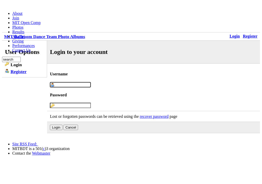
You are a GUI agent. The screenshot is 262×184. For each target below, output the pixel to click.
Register (250, 36)
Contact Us (21, 50)
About (17, 13)
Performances (23, 45)
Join (15, 18)
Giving (18, 41)
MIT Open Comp (26, 22)
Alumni (18, 36)
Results (18, 32)
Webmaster (41, 153)
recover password (154, 116)
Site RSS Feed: (25, 144)
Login (235, 36)
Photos (18, 27)
